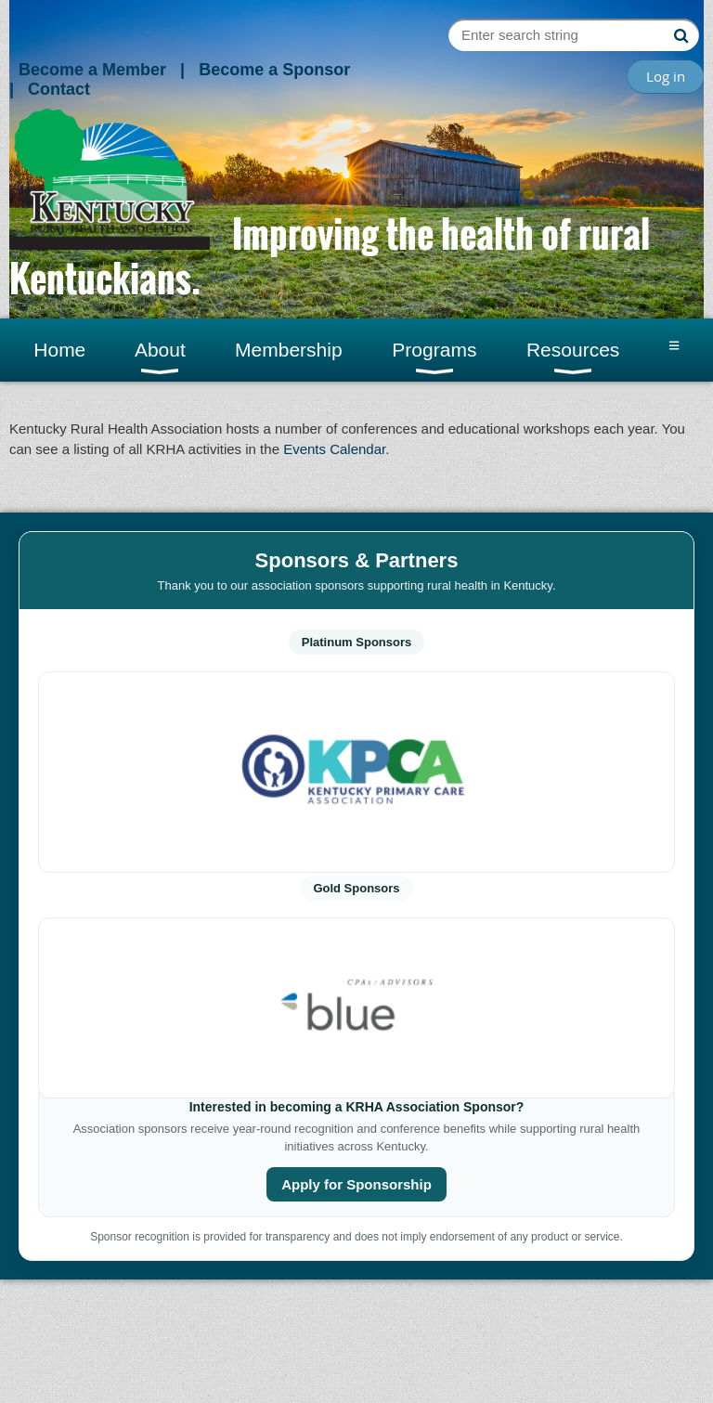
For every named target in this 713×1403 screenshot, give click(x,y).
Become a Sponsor (274, 69)
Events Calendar (334, 449)
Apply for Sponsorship (356, 1184)
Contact (59, 89)
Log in (665, 76)
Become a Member (92, 69)
